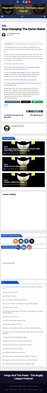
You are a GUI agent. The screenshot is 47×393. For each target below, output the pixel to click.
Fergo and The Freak (14, 33)
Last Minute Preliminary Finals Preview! (14, 352)
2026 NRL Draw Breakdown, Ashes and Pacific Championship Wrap (22, 328)
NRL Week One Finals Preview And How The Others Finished (20, 360)
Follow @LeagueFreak (9, 263)
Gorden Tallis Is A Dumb (14, 182)
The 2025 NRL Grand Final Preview (12, 348)
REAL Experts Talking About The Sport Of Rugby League (19, 364)
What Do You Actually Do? (15, 166)
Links (41, 389)
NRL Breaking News (11, 85)
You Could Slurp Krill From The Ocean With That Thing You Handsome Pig (22, 150)
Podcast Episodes (10, 282)
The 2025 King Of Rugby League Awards (14, 320)
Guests (20, 389)
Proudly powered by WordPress (16, 386)
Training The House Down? (10, 316)
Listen (6, 389)
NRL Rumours (33, 83)
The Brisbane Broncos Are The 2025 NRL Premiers (17, 344)
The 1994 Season (36, 115)
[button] (41, 16)
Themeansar (35, 386)
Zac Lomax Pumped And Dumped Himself (15, 300)
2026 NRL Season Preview (10, 307)
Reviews (25, 389)
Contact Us (35, 389)
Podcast (4, 25)
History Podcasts (13, 389)
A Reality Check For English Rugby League (15, 337)
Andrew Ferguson (20, 67)
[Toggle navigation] (22, 16)
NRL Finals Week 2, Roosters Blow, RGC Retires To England (19, 356)
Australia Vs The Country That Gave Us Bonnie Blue (17, 341)
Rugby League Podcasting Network (16, 83)
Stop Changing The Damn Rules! (23, 29)
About (30, 389)
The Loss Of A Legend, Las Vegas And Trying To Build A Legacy (20, 303)
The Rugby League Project (17, 72)
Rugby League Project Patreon (27, 79)
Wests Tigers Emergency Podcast (12, 324)
